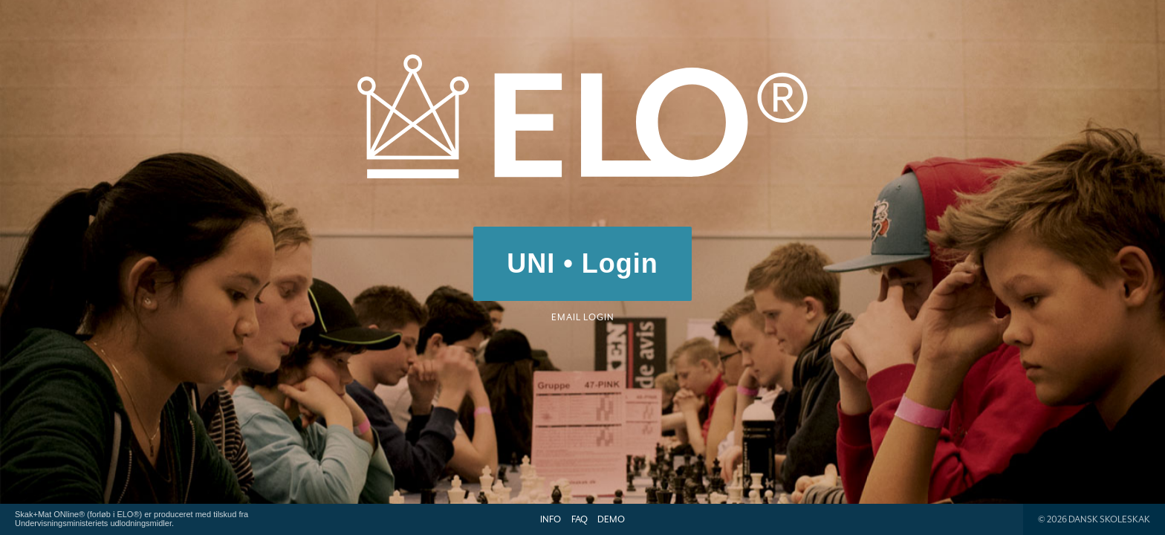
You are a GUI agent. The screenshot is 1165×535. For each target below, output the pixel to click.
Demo (611, 519)
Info (550, 519)
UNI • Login (582, 263)
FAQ (579, 519)
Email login (582, 317)
